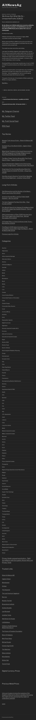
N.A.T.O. (4, 439)
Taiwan (3, 503)
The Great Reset (6, 511)
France (3, 375)
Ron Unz (4, 597)
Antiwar (4, 586)
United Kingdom (6, 530)
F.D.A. (3, 364)
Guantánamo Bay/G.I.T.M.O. (8, 389)
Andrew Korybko (7, 608)
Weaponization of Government (9, 544)
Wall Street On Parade (8, 618)
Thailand (4, 508)
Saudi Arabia (5, 480)
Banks (3, 273)
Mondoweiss (5, 582)
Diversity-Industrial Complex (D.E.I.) (10, 328)
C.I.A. (3, 289)
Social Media (5, 489)
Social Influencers (6, 486)
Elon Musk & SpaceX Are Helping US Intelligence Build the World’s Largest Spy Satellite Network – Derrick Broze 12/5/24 (17, 209)
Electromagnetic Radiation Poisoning (11, 350)
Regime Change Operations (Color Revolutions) (13, 469)
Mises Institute (6, 653)
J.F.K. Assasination (6, 414)
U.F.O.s (3, 519)
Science (4, 483)
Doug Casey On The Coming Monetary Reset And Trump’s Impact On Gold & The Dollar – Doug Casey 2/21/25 (17, 170)
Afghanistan (5, 250)
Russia (3, 475)
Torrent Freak (6, 664)
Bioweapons (5, 278)
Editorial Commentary (7, 334)
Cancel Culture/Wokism (7, 295)
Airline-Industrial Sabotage (8, 256)
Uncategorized (5, 528)
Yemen (3, 552)
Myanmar (4, 436)
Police (3, 458)
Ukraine (4, 525)
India (3, 400)
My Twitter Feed (8, 116)
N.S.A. (3, 447)
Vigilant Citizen (6, 579)
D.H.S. (3, 317)
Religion (4, 472)
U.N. (3, 522)
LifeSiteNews (6, 622)
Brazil (3, 281)
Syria (3, 500)
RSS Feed (6, 126)
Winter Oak (5, 660)
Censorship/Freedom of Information (10, 297)
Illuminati (4, 397)
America (4, 261)
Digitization (4, 325)
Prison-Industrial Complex (8, 461)
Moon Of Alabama (7, 635)
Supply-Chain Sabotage (7, 492)
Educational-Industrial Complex (9, 336)
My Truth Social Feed (10, 121)
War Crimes (5, 541)
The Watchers (6, 649)
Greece (3, 386)
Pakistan (4, 450)
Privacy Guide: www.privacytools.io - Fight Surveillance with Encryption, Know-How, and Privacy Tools (17, 560)
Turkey (3, 516)
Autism (3, 270)
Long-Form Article (6, 425)
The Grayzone (6, 589)
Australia (4, 267)
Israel (3, 408)
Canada (4, 292)
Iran (3, 403)
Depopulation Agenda (7, 320)
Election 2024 (5, 342)
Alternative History (6, 259)
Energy (3, 353)
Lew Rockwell (6, 611)
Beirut (3, 275)
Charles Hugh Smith (8, 646)
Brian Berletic (6, 656)
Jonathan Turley (6, 615)
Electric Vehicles (6, 347)
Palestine (4, 453)
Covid (3, 309)
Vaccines (4, 533)
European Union (6, 358)
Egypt (3, 339)
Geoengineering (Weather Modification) (11, 381)
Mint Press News (7, 638)
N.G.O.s (3, 442)
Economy (4, 331)
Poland (3, 455)
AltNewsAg (12, 5)
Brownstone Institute (8, 604)
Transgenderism (6, 514)
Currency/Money (6, 311)
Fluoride (4, 372)
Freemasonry (5, 378)
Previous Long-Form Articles (10, 234)
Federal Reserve (6, 370)
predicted (14, 73)
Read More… (5, 83)
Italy (3, 411)
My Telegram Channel (10, 111)
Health (3, 392)
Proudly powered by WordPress (7, 717)
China (3, 300)
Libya (3, 422)
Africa (3, 253)
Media (3, 428)
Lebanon (4, 419)
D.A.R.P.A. (4, 314)
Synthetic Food (5, 497)
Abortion (4, 248)
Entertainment (5, 356)
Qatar (3, 467)
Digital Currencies (6, 322)
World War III (5, 550)
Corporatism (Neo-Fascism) (8, 306)
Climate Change (6, 303)
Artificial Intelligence (7, 264)
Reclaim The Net (7, 600)
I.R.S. (3, 394)
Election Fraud (5, 345)
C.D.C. (3, 286)
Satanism (4, 478)
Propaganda (5, 464)
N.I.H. (3, 444)
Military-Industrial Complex (8, 433)
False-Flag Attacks (6, 367)
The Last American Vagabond (10, 593)
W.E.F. (3, 536)
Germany (4, 383)
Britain (3, 284)
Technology (5, 505)
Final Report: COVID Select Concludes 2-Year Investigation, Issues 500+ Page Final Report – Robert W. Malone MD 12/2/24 (17, 228)
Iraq (3, 406)
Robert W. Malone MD (8, 575)
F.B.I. (3, 361)
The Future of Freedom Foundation (12, 631)
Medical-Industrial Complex (8, 431)
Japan (3, 417)
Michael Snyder (6, 642)
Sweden (4, 494)
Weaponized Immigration (8, 547)
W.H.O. (3, 539)
